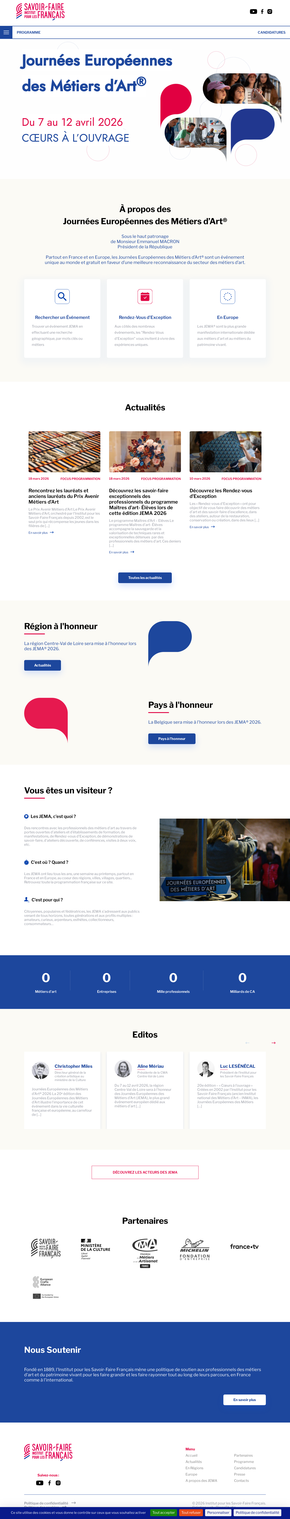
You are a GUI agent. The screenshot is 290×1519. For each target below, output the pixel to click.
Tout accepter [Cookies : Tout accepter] (163, 1513)
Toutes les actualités (145, 578)
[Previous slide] (247, 1043)
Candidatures (272, 32)
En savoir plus (38, 532)
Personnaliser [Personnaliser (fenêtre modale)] (218, 1513)
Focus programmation (80, 479)
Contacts (241, 1481)
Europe (191, 1475)
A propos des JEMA (201, 1481)
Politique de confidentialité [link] (257, 1513)
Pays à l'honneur (171, 739)
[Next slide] (273, 1043)
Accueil (191, 1456)
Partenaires (243, 1456)
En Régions (194, 1468)
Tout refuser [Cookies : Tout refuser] (191, 1513)
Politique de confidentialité (46, 1503)
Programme (28, 32)
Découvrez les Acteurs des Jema (145, 1172)
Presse (239, 1475)
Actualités (42, 665)
